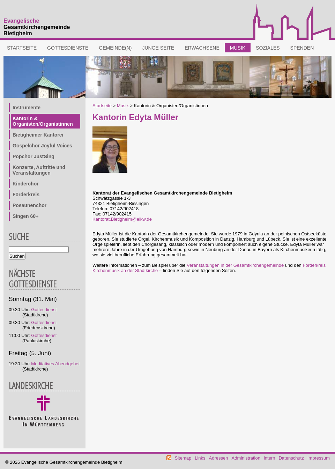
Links (200, 458)
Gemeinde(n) (115, 48)
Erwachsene (202, 48)
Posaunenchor (29, 205)
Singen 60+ (25, 216)
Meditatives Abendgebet (55, 363)
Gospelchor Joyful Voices (42, 145)
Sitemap (183, 458)
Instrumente (26, 107)
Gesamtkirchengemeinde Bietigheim (36, 27)
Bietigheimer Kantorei (38, 135)
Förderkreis (26, 194)
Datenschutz (291, 458)
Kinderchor (26, 183)
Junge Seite (158, 48)
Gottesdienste (67, 48)
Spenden (302, 48)
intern (269, 458)
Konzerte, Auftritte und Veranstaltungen (39, 170)
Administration (246, 458)
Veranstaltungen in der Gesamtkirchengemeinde (235, 265)
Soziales (268, 48)
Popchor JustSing (33, 156)
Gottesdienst (44, 309)
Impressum (318, 458)
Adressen (218, 458)
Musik (237, 48)
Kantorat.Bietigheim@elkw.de (122, 219)
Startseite (22, 48)
